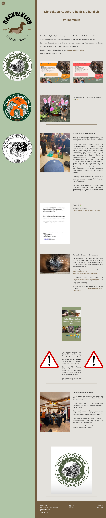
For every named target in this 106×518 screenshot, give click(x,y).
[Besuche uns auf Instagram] (73, 506)
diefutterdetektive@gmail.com (75, 50)
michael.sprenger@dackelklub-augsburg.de (86, 279)
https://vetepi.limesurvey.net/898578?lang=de (86, 210)
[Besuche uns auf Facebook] (70, 506)
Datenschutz (99, 507)
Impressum (100, 505)
